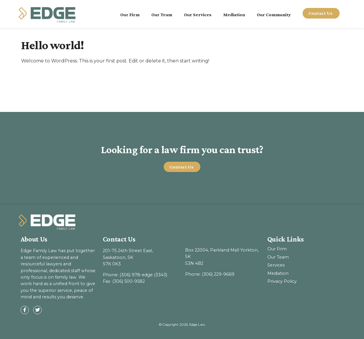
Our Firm (130, 14)
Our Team (161, 14)
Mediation (234, 14)
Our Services (198, 14)
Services (276, 265)
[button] (182, 167)
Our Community (274, 14)
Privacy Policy (282, 281)
